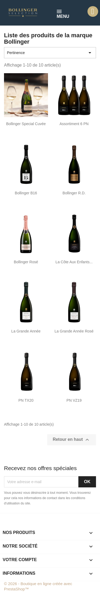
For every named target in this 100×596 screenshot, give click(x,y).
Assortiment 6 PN (74, 124)
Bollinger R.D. (74, 193)
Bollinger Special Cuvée (26, 124)
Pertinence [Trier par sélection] (50, 53)
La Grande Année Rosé (74, 331)
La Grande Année (26, 331)
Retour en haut (71, 440)
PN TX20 (26, 400)
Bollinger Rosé (26, 262)
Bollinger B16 (26, 193)
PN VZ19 (74, 400)
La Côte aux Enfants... (74, 262)
